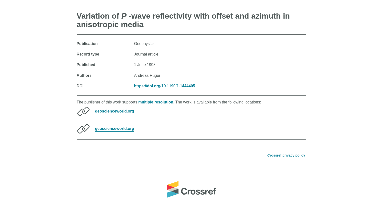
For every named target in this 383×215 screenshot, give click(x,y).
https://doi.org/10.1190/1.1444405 (164, 86)
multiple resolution (155, 102)
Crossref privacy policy (286, 155)
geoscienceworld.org (114, 111)
